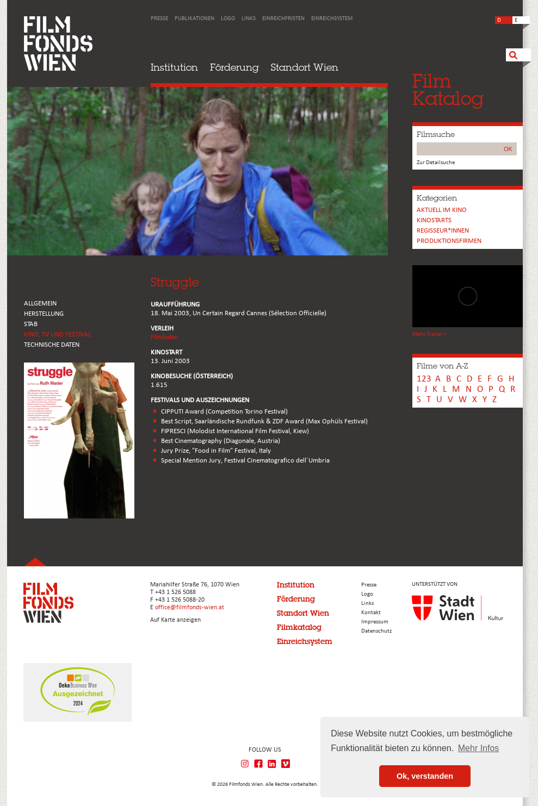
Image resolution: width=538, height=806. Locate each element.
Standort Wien (304, 67)
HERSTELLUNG (44, 313)
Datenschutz (376, 631)
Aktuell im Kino (442, 210)
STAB (31, 324)
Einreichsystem (332, 19)
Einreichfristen (283, 19)
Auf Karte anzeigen (175, 620)
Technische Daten (51, 344)
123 (424, 379)
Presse (159, 19)
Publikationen (194, 19)
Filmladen (164, 337)
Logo (228, 19)
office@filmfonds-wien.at (189, 607)
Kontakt (371, 613)
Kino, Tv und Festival (57, 334)
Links (249, 19)
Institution (174, 67)
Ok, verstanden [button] (425, 776)
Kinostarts (434, 220)
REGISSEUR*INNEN (443, 230)
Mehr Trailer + (429, 335)
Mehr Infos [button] (478, 748)
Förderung (234, 67)
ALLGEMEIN (40, 303)
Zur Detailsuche (436, 163)
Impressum (374, 622)
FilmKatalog (448, 89)
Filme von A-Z (442, 366)
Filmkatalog (299, 627)
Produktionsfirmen (449, 241)
